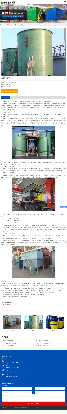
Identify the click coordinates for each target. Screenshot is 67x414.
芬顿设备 (20, 24)
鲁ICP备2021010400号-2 (33, 407)
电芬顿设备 (55, 330)
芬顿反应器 (6, 101)
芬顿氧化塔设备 (8, 302)
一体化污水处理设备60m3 (8, 340)
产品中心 (14, 24)
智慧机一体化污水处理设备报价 (43, 343)
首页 (8, 24)
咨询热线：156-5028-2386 (9, 91)
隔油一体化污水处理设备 (8, 345)
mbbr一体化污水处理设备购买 (9, 343)
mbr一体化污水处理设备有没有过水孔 (44, 345)
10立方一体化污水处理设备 (42, 340)
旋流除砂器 (7, 304)
